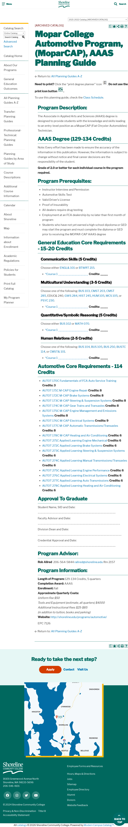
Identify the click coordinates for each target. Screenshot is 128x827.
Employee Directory (78, 789)
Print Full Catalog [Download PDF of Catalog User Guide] (9, 286)
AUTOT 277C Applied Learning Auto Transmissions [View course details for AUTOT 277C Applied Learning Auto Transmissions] (75, 480)
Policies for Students (11, 272)
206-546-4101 (11, 786)
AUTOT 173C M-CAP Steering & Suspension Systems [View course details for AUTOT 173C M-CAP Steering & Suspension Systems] (77, 400)
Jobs (69, 779)
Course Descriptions (12, 175)
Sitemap (72, 784)
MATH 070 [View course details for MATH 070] (82, 323)
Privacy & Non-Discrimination (19, 811)
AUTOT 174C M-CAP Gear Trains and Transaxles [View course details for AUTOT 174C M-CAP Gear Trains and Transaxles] (73, 405)
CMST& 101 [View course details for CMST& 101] (57, 351)
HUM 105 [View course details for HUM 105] (98, 295)
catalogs (22, 825)
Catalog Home (13, 56)
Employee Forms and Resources (85, 766)
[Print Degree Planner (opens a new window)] (110, 26)
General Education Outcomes (11, 83)
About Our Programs (10, 68)
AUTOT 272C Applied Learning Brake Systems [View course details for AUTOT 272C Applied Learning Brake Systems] (72, 445)
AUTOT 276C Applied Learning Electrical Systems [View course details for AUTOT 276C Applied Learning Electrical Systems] (74, 475)
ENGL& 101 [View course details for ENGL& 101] (67, 267)
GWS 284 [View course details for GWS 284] (71, 295)
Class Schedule (93, 97)
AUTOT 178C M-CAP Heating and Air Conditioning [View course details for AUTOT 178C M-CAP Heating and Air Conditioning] (74, 435)
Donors (71, 800)
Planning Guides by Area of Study (14, 158)
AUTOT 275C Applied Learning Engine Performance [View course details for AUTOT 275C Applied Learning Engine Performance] (76, 470)
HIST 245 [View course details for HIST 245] (85, 295)
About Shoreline (10, 217)
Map (6, 228)
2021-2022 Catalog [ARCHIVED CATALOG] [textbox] (88, 19)
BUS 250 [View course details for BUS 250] (109, 347)
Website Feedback (77, 805)
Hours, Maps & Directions (81, 773)
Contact (68, 669)
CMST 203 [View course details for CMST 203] (98, 291)
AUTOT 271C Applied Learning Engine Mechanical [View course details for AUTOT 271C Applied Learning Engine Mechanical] (74, 440)
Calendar (9, 205)
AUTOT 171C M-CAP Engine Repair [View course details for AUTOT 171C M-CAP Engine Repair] (65, 390)
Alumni (71, 794)
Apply (50, 669)
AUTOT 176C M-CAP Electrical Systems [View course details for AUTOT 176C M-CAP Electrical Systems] (68, 420)
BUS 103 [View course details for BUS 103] (84, 291)
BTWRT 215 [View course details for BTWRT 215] (86, 267)
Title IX (42, 811)
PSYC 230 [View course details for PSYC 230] (47, 300)
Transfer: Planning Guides (9, 116)
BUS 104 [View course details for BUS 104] (84, 347)
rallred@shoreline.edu (88, 562)
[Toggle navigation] (7, 4)
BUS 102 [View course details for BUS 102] (65, 323)
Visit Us (82, 669)
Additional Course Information (11, 191)
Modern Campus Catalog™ (99, 825)
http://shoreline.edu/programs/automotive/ (79, 617)
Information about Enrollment (11, 242)
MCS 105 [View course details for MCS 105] (112, 295)
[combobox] (98, 19)
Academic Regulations (11, 258)
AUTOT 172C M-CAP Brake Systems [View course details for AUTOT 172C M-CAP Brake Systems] (65, 395)
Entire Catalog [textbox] (11, 33)
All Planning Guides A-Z (11, 100)
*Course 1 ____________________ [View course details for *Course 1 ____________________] (66, 274)
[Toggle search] (120, 4)
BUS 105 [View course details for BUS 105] (96, 347)
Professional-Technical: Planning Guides (12, 137)
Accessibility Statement (16, 815)
